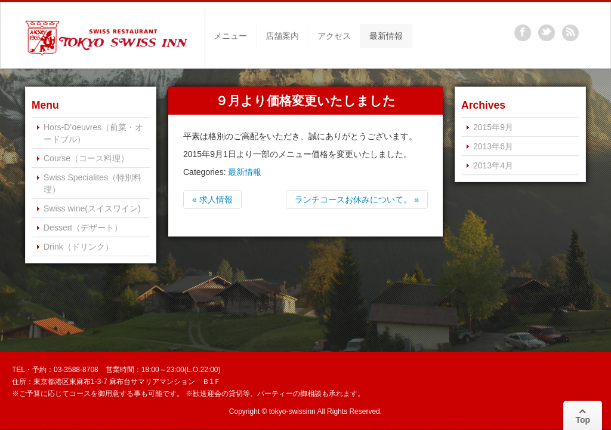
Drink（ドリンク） (78, 246)
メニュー (230, 36)
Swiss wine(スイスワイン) (92, 208)
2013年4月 (493, 165)
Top (582, 416)
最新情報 (386, 36)
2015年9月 (493, 127)
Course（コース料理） (86, 158)
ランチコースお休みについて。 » (357, 199)
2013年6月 (493, 146)
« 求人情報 (212, 199)
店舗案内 (282, 36)
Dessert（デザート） (83, 227)
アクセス (334, 36)
